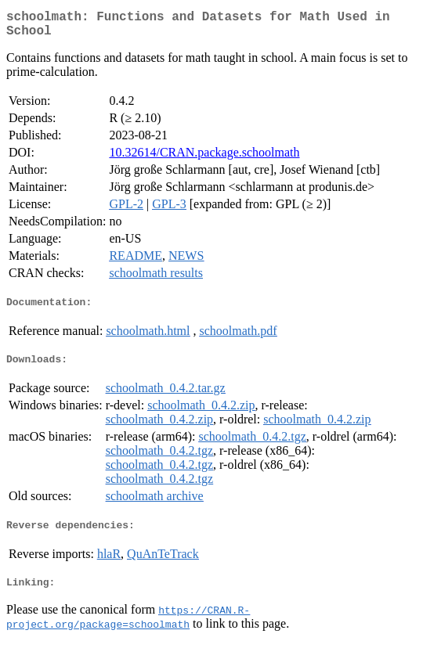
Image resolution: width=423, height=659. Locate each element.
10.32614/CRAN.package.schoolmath (204, 158)
